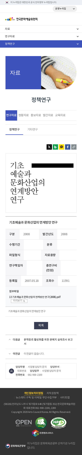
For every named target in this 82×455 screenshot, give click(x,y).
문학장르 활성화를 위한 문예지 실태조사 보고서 (48, 342)
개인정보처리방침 (33, 393)
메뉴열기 (73, 19)
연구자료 (11, 115)
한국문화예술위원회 (29, 19)
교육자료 (60, 115)
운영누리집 (60, 8)
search (64, 19)
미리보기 (17, 300)
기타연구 (32, 129)
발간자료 (48, 115)
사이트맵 (65, 397)
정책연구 (14, 129)
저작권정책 (53, 393)
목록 (41, 325)
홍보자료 (36, 115)
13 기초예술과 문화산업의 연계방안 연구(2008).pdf (35, 297)
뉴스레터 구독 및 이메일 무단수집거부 (36, 397)
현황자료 (23, 115)
